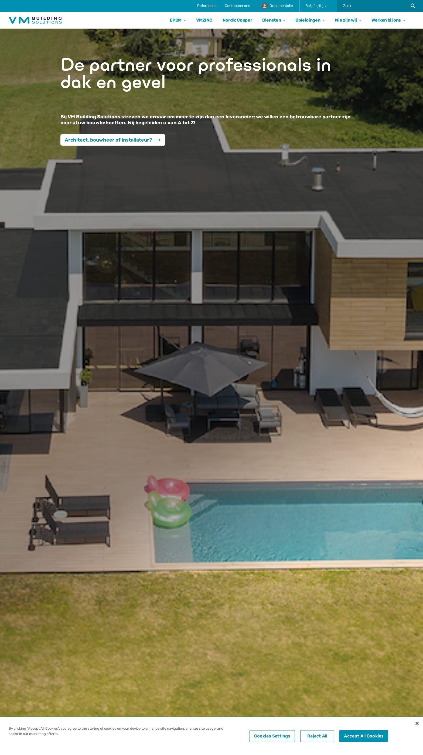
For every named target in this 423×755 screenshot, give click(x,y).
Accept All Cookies (364, 736)
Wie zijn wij (346, 20)
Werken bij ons (386, 20)
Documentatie (277, 5)
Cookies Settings (272, 736)
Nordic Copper (237, 20)
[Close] (417, 723)
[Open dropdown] (184, 20)
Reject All (317, 736)
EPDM (176, 20)
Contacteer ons (237, 6)
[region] (211, 736)
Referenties (206, 6)
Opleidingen (307, 20)
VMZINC (204, 20)
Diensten (271, 20)
